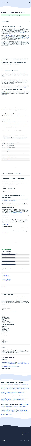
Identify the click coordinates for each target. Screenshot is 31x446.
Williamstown (19, 392)
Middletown (5, 384)
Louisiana (2, 409)
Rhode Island (26, 411)
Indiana (21, 407)
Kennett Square (21, 389)
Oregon (17, 411)
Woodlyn (11, 392)
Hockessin (2, 389)
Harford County (3, 392)
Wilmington (28, 387)
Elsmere (24, 387)
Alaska (5, 406)
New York (25, 410)
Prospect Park (10, 393)
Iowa (23, 407)
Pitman (10, 391)
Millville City (2, 388)
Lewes (15, 398)
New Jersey (17, 410)
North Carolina (3, 411)
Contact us (3, 433)
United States (25, 404)
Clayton (16, 389)
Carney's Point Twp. (9, 387)
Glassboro (25, 389)
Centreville (20, 387)
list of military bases (5, 92)
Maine (5, 409)
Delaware (24, 396)
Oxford (7, 391)
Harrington (23, 400)
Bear (25, 384)
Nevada (8, 410)
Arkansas (10, 406)
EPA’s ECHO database (10, 35)
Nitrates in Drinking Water (6, 279)
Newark (2, 387)
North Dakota (8, 411)
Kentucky (28, 407)
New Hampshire (12, 410)
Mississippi (23, 409)
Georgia (11, 407)
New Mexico (22, 410)
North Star (18, 388)
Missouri (26, 409)
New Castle (19, 400)
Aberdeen (22, 388)
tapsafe (4, 2)
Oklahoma (14, 411)
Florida (8, 407)
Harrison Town (12, 389)
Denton (15, 388)
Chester (12, 391)
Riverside (8, 389)
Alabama (2, 406)
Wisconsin (6, 414)
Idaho (16, 407)
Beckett (5, 389)
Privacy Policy (10, 433)
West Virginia (3, 414)
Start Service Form (5, 224)
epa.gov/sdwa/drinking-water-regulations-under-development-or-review (13, 362)
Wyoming (10, 414)
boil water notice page (22, 32)
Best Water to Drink (5, 275)
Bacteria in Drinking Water (6, 280)
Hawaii (14, 407)
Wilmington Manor (4, 400)
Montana (2, 410)
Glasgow (22, 384)
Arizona (7, 406)
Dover (2, 384)
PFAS (2, 60)
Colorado (16, 406)
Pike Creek (12, 388)
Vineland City (26, 388)
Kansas (25, 407)
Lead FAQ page (23, 87)
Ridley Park (15, 392)
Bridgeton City (18, 384)
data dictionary (18, 173)
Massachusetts (12, 409)
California (13, 406)
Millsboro (15, 399)
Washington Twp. (23, 391)
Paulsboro (8, 392)
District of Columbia (4, 407)
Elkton (27, 384)
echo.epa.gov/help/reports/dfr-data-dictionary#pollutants (10, 366)
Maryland (7, 409)
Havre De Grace (7, 388)
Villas (19, 391)
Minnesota (19, 409)
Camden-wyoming (10, 384)
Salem (15, 384)
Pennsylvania (21, 411)
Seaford (23, 399)
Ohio (11, 411)
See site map (3, 440)
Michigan (16, 409)
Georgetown (19, 399)
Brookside (2, 399)
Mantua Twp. (16, 391)
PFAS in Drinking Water (6, 278)
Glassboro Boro (3, 391)
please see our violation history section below (21, 37)
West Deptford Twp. (4, 393)
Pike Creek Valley (16, 387)
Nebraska (5, 410)
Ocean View (23, 398)
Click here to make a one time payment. (15, 212)
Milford (4, 387)
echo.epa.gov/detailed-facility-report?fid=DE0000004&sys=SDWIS (12, 360)
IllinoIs (18, 407)
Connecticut (21, 406)
